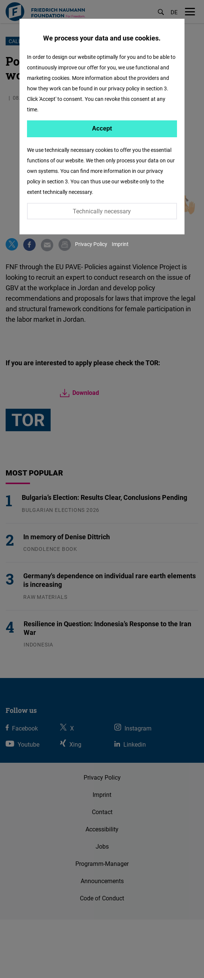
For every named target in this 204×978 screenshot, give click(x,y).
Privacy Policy (91, 244)
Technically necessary (102, 211)
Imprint (120, 244)
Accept (102, 128)
